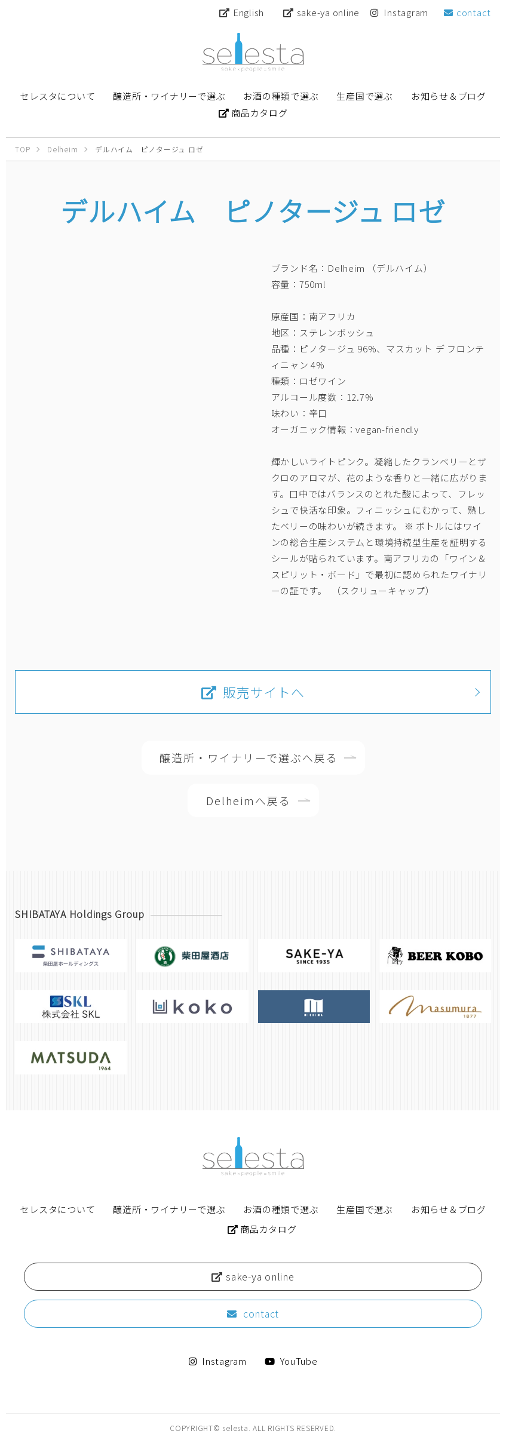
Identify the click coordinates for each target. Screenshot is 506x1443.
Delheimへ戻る (249, 800)
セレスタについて (57, 1209)
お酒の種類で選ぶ (280, 1209)
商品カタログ (262, 1229)
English (241, 12)
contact (467, 12)
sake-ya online (321, 12)
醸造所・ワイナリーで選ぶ (169, 1209)
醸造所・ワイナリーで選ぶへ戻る (249, 757)
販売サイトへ (252, 691)
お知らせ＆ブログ (448, 1209)
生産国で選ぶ (364, 1209)
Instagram (399, 12)
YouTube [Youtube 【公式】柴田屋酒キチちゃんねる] (291, 1361)
